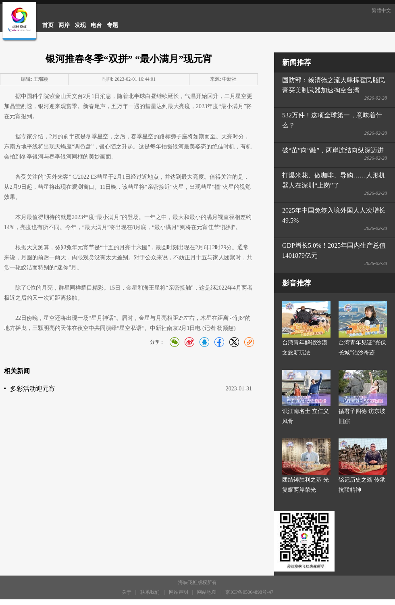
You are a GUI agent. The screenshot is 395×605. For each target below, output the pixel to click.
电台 (96, 25)
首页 (48, 25)
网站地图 (206, 592)
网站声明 (178, 592)
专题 (112, 25)
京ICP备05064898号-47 (249, 592)
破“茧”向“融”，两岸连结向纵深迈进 (333, 150)
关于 (126, 592)
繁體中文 (381, 10)
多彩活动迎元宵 (32, 388)
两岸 (64, 25)
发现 (80, 25)
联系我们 (150, 592)
